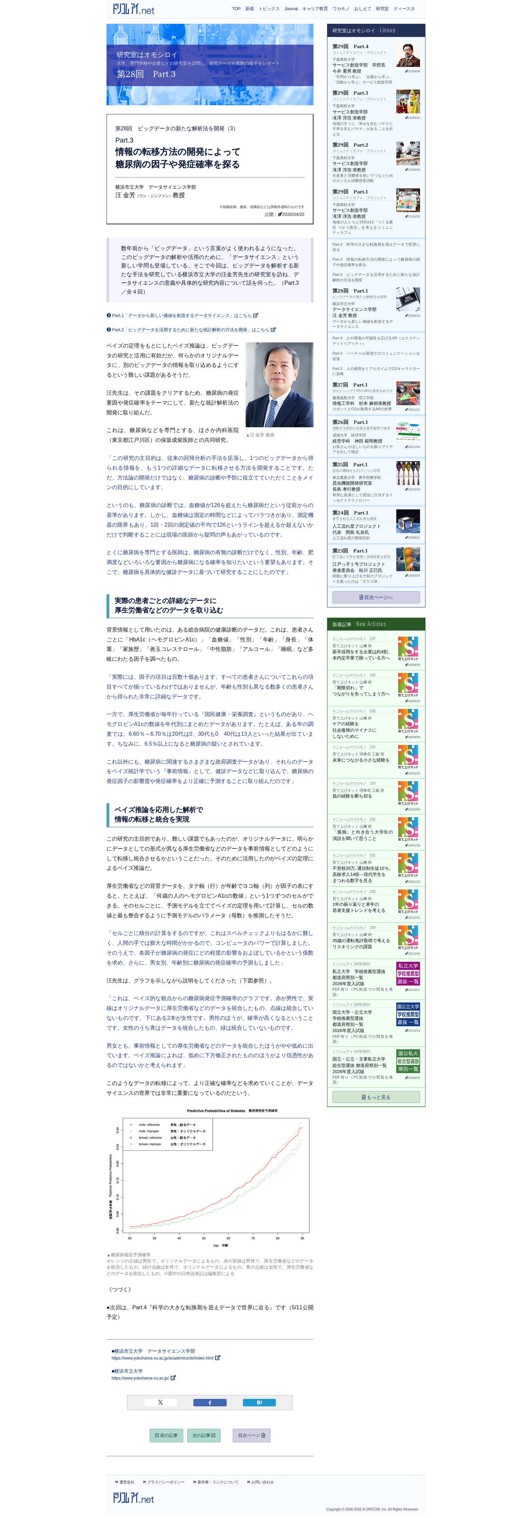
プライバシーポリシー (164, 1482)
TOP (236, 8)
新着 (249, 8)
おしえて (362, 8)
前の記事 (166, 1435)
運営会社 (124, 1482)
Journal (291, 8)
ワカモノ (340, 8)
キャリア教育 (315, 8)
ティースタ (404, 8)
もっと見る (376, 1097)
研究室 (382, 8)
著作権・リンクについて (216, 1482)
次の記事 (204, 1435)
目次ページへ (376, 597)
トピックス (269, 8)
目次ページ (251, 1435)
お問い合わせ (260, 1482)
